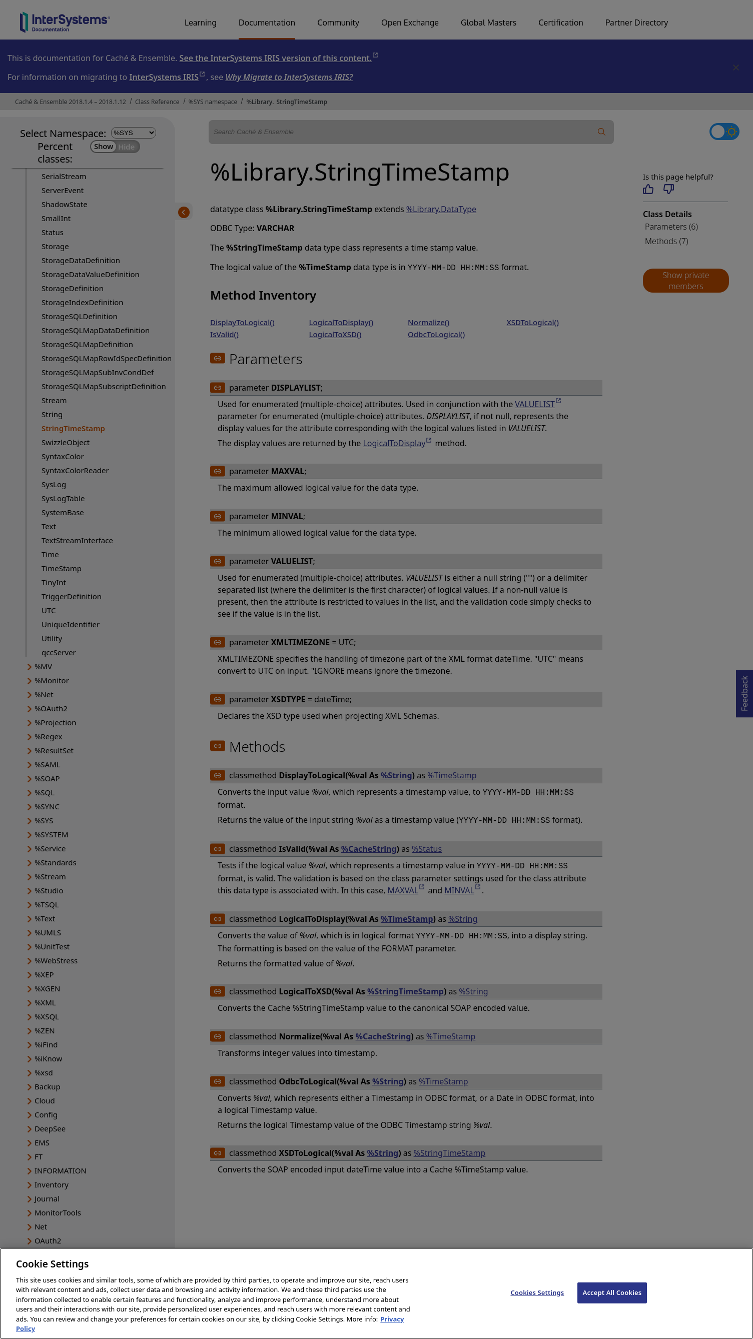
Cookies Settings (537, 1302)
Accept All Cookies (612, 1302)
